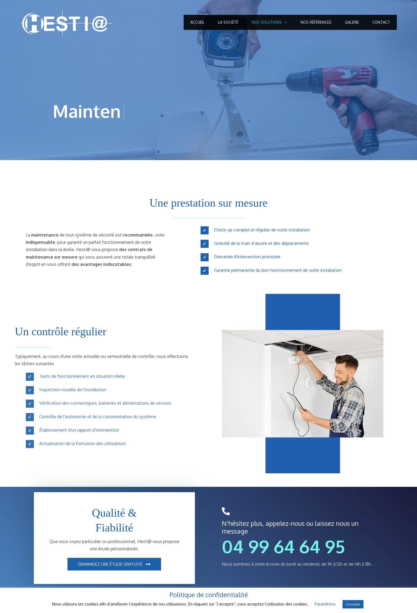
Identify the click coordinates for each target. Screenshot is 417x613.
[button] (114, 564)
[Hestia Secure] (66, 23)
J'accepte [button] (353, 604)
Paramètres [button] (325, 604)
